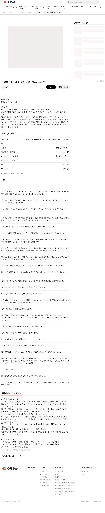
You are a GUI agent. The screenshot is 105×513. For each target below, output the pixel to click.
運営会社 (57, 474)
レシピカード (64, 7)
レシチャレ (83, 474)
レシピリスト (44, 474)
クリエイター (84, 7)
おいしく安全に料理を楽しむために (65, 482)
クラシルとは (59, 471)
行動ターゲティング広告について (64, 485)
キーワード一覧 (44, 485)
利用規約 (57, 477)
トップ (42, 471)
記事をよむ (56, 7)
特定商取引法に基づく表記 (63, 488)
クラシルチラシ (84, 471)
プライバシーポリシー (61, 480)
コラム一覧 (43, 477)
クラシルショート (74, 7)
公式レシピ (48, 7)
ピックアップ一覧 (45, 480)
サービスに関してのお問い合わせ (64, 491)
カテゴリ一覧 (44, 482)
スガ (6, 87)
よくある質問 (59, 494)
